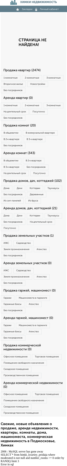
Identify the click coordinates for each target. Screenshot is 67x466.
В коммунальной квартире (40, 133)
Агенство (42, 249)
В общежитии (11, 133)
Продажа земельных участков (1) (28, 235)
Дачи (19, 188)
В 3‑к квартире (34, 139)
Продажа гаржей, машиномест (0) (29, 290)
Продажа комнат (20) (19, 125)
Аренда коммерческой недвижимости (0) (33, 385)
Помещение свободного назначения (24, 363)
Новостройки (37, 84)
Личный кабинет (47, 9)
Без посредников (13, 90)
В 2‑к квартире (11, 139)
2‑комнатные (32, 78)
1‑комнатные (11, 78)
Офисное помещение (16, 357)
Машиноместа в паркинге (33, 298)
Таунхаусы (53, 188)
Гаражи (7, 298)
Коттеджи (35, 188)
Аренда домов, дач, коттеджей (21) (30, 208)
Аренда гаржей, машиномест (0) (28, 318)
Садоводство (23, 243)
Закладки (24, 9)
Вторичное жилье (13, 84)
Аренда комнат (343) (19, 153)
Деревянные (36, 194)
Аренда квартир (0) (18, 98)
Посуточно (39, 112)
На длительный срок (15, 112)
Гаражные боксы (12, 304)
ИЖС (6, 243)
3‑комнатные (53, 78)
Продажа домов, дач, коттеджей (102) (32, 181)
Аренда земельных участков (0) (27, 263)
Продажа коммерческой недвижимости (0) (22, 347)
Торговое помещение (47, 357)
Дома (6, 188)
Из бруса (33, 201)
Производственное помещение (21, 375)
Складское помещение (16, 369)
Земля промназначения (16, 249)
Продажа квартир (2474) (22, 70)
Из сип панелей (12, 201)
